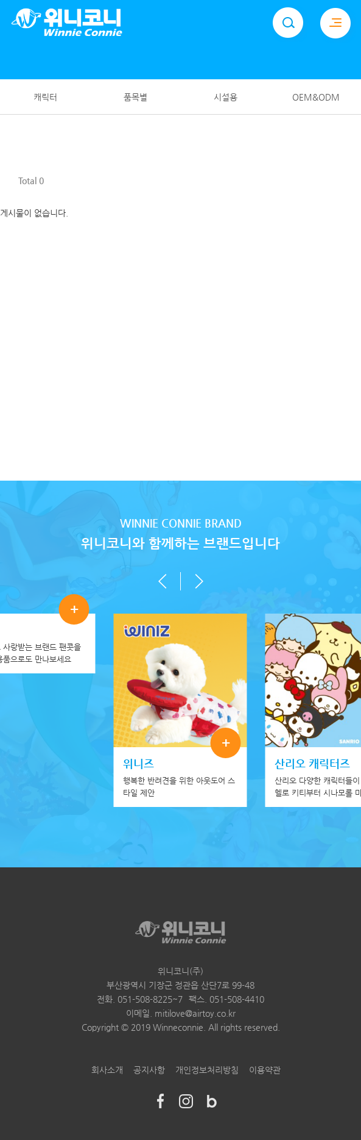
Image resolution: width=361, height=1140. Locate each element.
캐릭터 (45, 97)
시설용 (225, 97)
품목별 (135, 97)
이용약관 (265, 1070)
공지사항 (149, 1070)
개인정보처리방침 (207, 1070)
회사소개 (107, 1070)
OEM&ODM (316, 97)
